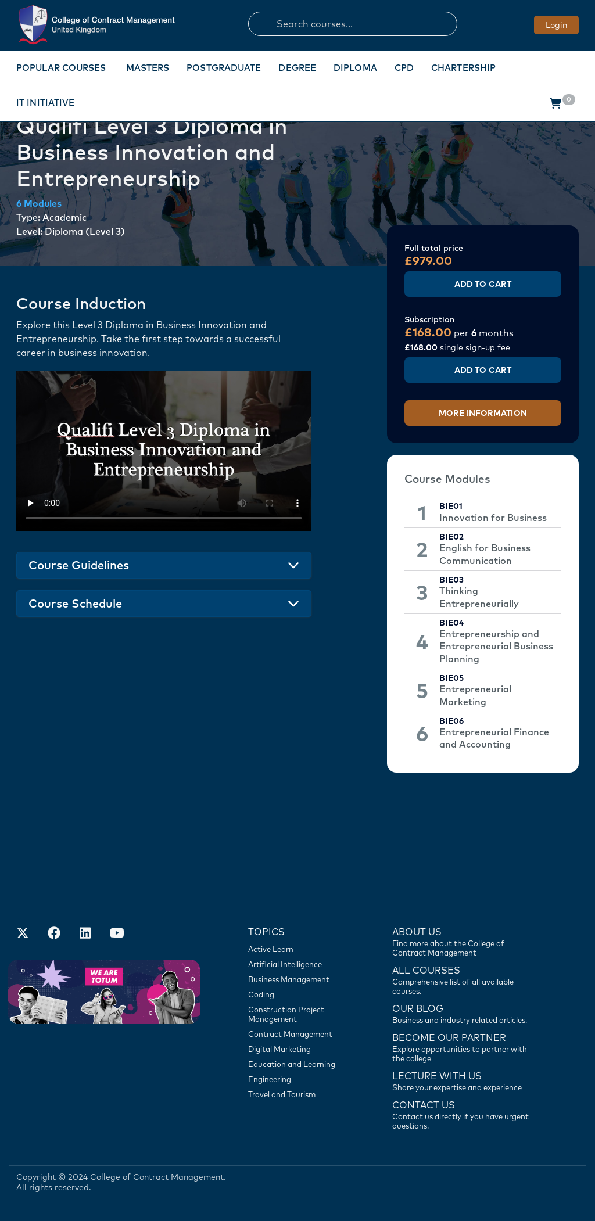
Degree (297, 67)
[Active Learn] (300, 949)
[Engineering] (300, 1079)
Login (556, 25)
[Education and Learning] (300, 1064)
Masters (148, 67)
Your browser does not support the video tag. (163, 451)
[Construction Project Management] (300, 1014)
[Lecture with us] (463, 1080)
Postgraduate (224, 67)
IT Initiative (45, 102)
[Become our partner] (463, 1046)
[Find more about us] (463, 941)
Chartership (463, 67)
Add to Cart (482, 284)
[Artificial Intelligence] (300, 964)
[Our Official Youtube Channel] (116, 934)
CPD (404, 67)
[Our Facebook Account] (54, 934)
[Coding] (300, 994)
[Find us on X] (22, 934)
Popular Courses (61, 67)
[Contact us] (463, 1013)
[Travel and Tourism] (300, 1094)
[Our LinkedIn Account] (85, 934)
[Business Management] (300, 979)
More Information (483, 413)
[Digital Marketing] (300, 1049)
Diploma (355, 67)
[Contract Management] (300, 1034)
